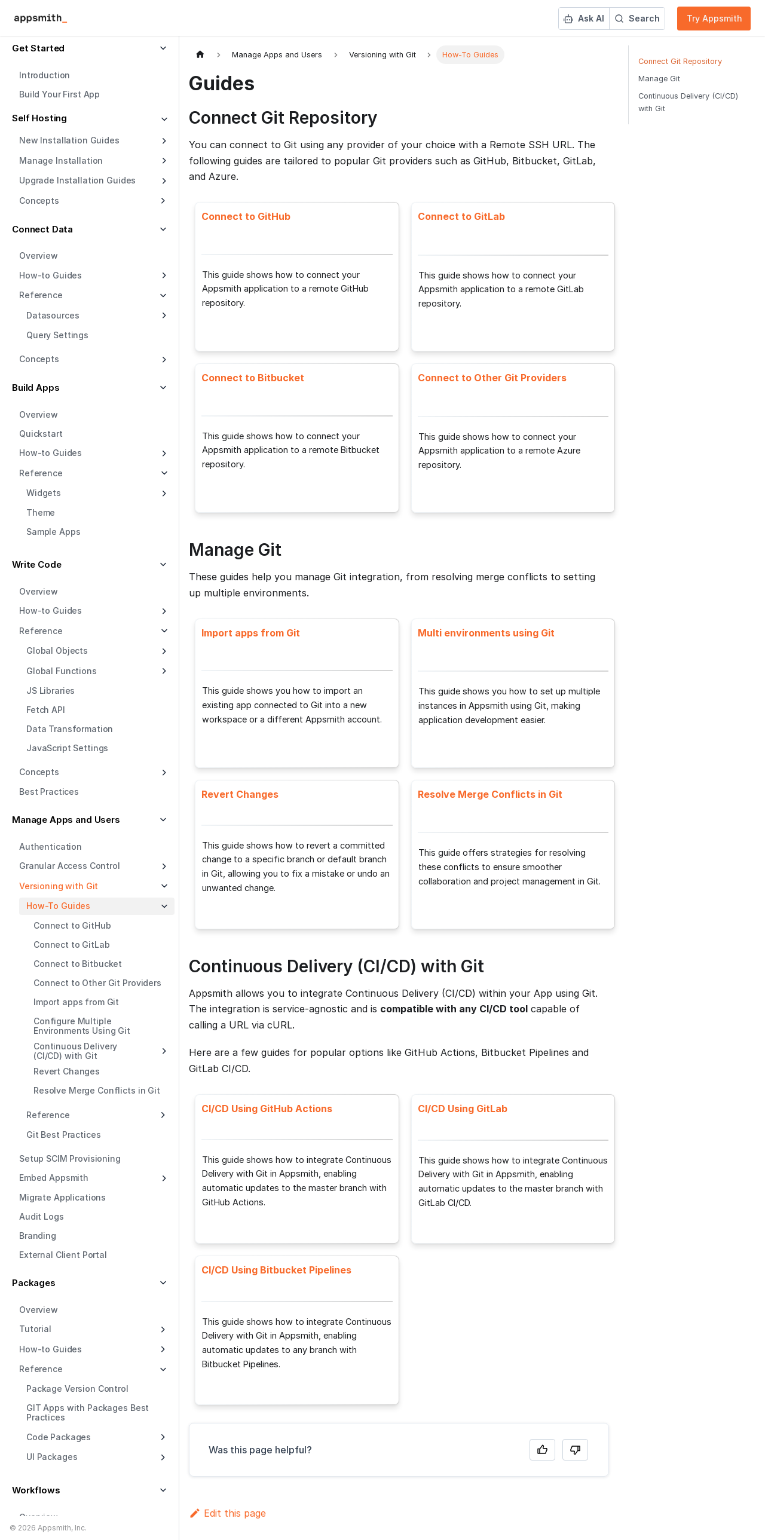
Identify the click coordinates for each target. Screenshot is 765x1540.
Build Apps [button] (36, 387)
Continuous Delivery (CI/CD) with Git (75, 1051)
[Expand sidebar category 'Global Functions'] (163, 671)
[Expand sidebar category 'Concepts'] (163, 360)
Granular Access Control (69, 866)
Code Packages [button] (58, 1437)
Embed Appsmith (53, 1177)
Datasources (52, 315)
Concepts (39, 359)
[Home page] (200, 54)
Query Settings (57, 335)
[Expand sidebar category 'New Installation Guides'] (163, 141)
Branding (37, 1235)
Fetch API (45, 710)
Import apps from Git (76, 1002)
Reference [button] (41, 295)
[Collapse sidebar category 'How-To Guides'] (163, 907)
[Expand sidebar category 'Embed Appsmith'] (163, 1178)
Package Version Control (77, 1388)
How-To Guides (58, 906)
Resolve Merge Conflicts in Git (96, 1090)
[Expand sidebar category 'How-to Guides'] (163, 275)
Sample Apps (53, 531)
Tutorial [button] (35, 1329)
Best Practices (49, 791)
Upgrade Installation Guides (77, 180)
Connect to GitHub (72, 925)
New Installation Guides (69, 140)
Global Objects (57, 650)
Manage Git (659, 78)
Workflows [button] (36, 1490)
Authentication (50, 846)
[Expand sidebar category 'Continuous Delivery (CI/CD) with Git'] (163, 1051)
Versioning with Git (58, 886)
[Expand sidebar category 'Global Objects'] (163, 651)
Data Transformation (69, 729)
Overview (38, 255)
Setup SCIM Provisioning (70, 1158)
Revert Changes (66, 1071)
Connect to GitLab (71, 944)
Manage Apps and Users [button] (66, 819)
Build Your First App (59, 94)
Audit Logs (41, 1216)
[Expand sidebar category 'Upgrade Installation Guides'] (163, 181)
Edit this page (227, 1513)
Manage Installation (61, 160)
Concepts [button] (39, 200)
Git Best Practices (63, 1134)
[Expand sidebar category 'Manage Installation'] (163, 161)
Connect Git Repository (680, 61)
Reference (41, 473)
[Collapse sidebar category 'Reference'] (163, 473)
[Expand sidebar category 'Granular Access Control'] (163, 866)
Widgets (43, 493)
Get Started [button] (38, 48)
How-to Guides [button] (50, 1349)
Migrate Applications (62, 1197)
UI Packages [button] (51, 1457)
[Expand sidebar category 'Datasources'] (163, 315)
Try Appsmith (714, 18)
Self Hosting (39, 118)
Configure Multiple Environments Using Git (81, 1026)
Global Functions (61, 671)
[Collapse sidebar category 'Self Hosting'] (163, 120)
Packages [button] (34, 1282)
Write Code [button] (37, 564)
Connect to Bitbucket (77, 964)
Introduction (44, 75)
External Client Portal (63, 1255)
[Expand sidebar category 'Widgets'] (163, 494)
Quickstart (41, 433)
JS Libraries (50, 690)
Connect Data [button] (42, 229)
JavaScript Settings (67, 748)
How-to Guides (50, 275)
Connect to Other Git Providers (97, 983)
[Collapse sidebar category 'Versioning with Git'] (163, 886)
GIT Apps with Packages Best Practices (87, 1412)
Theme (40, 512)
